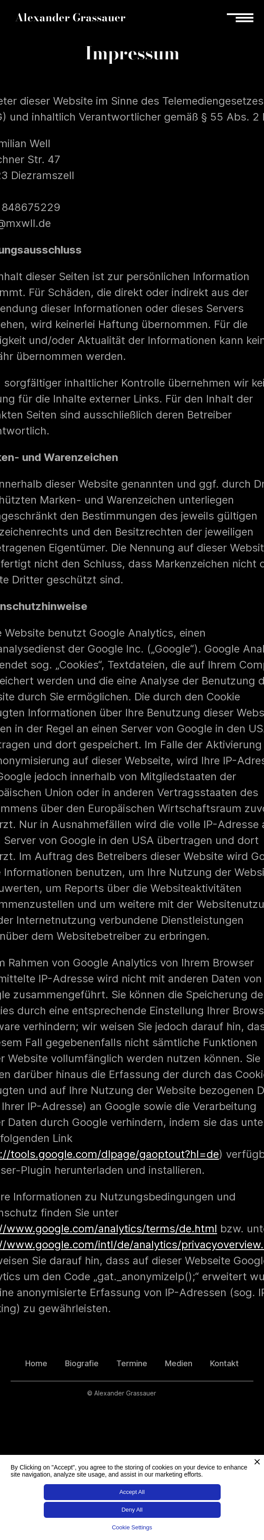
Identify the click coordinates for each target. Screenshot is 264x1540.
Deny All (132, 1509)
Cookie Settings (132, 1527)
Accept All (132, 1492)
